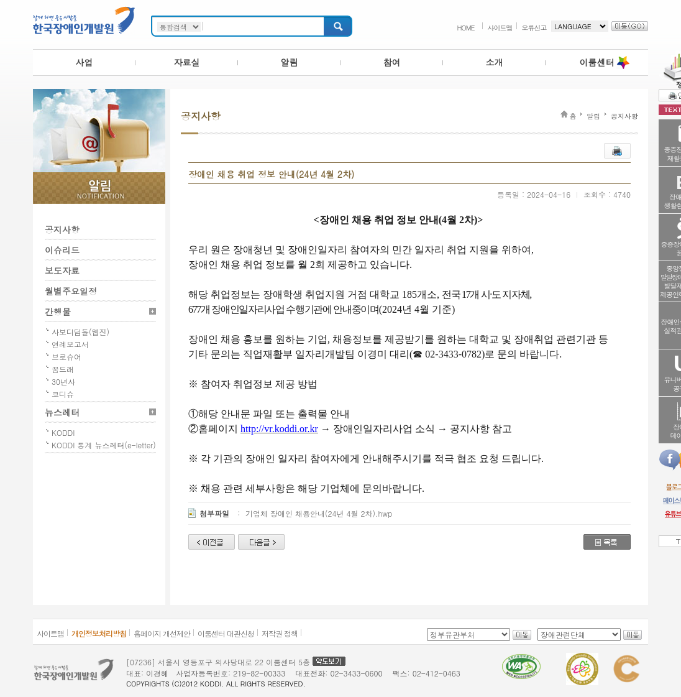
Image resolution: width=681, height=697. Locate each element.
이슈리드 (62, 250)
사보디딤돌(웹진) (80, 331)
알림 (289, 62)
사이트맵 (500, 27)
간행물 (58, 311)
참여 (392, 62)
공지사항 (62, 229)
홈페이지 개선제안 (162, 633)
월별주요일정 (71, 291)
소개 (494, 62)
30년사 (63, 381)
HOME (465, 27)
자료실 (187, 62)
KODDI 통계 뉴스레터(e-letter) (104, 445)
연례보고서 (70, 344)
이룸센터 (597, 62)
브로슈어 (66, 356)
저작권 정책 (280, 633)
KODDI (63, 432)
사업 (84, 62)
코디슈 (63, 394)
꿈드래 (63, 369)
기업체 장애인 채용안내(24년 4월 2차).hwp (318, 513)
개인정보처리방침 (98, 633)
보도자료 (62, 270)
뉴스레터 (62, 412)
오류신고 (534, 27)
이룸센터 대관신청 (226, 633)
